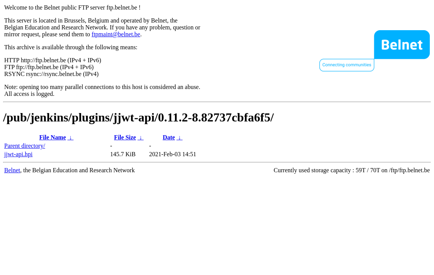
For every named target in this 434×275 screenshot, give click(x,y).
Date (169, 137)
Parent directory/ (24, 145)
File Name (52, 137)
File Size (125, 137)
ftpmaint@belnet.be (116, 34)
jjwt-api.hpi (18, 154)
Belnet (12, 170)
